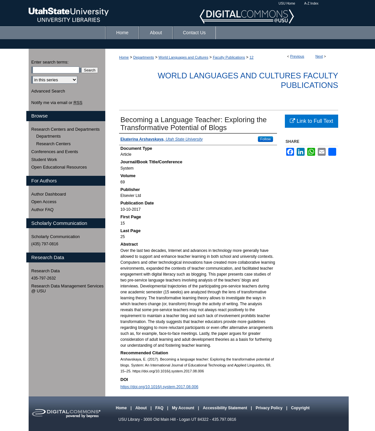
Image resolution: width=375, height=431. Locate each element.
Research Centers (53, 143)
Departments (143, 57)
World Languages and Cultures (183, 57)
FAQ (159, 408)
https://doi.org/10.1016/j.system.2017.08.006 (159, 387)
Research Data (45, 270)
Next (319, 56)
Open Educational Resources (59, 167)
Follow (265, 139)
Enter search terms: (49, 62)
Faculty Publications (229, 57)
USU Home (287, 3)
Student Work (44, 159)
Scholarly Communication (55, 236)
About (141, 408)
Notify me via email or (56, 102)
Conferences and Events (54, 151)
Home (124, 57)
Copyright (300, 408)
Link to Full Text (311, 121)
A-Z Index (311, 3)
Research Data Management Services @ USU (67, 288)
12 (251, 57)
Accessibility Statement (225, 408)
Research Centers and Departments (65, 129)
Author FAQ (42, 209)
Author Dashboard (48, 194)
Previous (297, 56)
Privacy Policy (270, 408)
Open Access (44, 201)
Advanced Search (48, 91)
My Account (183, 408)
